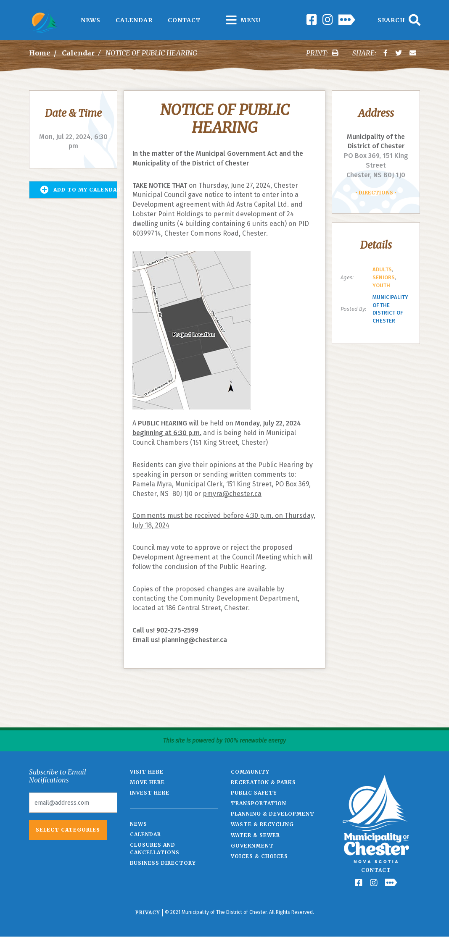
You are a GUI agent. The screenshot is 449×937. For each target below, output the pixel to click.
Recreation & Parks (263, 782)
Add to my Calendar (78, 190)
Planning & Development (272, 814)
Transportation (258, 803)
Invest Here (149, 793)
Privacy (147, 912)
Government (252, 846)
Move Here (147, 782)
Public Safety (254, 793)
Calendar (134, 20)
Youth (381, 285)
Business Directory (163, 863)
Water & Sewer (255, 835)
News (90, 20)
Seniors (383, 277)
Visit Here (147, 772)
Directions (375, 192)
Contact (184, 20)
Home (39, 53)
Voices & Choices (259, 856)
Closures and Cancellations (155, 848)
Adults (382, 269)
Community (250, 772)
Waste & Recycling (262, 824)
